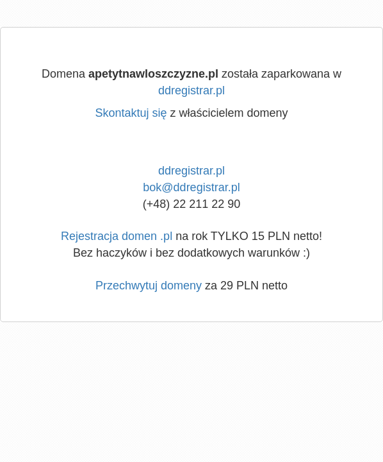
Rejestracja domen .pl (116, 236)
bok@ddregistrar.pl (191, 187)
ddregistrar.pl (191, 90)
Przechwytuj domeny (148, 285)
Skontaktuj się (131, 113)
